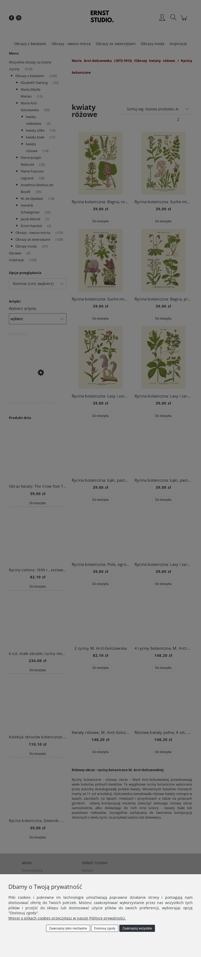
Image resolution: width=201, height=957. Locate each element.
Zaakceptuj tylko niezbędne (68, 928)
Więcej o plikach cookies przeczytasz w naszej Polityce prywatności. (67, 918)
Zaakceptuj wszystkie (137, 928)
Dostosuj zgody (104, 928)
